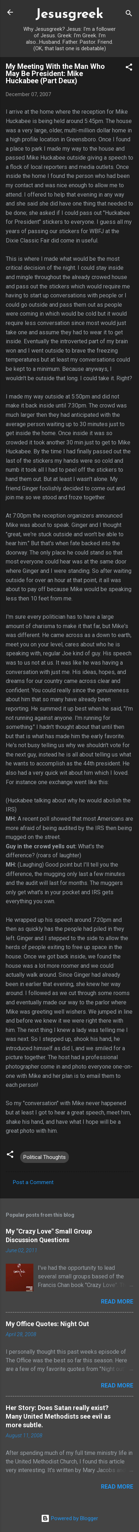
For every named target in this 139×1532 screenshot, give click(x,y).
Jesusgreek (69, 14)
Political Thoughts (44, 1157)
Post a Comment (33, 1182)
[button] (129, 68)
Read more (117, 1301)
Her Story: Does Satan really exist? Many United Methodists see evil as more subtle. (58, 1416)
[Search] (129, 14)
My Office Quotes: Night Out (47, 1324)
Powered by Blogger (69, 1518)
